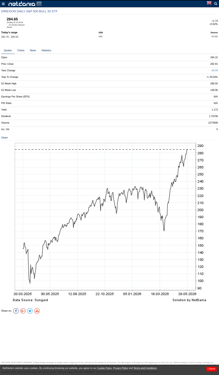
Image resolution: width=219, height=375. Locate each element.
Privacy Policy (120, 368)
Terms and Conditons (145, 368)
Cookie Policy (104, 368)
